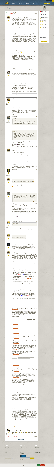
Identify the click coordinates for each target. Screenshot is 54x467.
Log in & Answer (21, 439)
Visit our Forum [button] (44, 41)
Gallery (6, 452)
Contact (36, 451)
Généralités (16, 13)
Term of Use (37, 448)
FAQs (21, 447)
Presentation (7, 447)
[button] (43, 1)
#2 (36, 71)
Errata (21, 452)
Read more (34, 465)
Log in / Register (46, 3)
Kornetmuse (8, 74)
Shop (33, 3)
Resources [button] (20, 3)
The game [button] (13, 3)
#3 (36, 98)
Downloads (22, 451)
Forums (27, 3)
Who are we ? (37, 447)
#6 (36, 169)
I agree (38, 465)
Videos (21, 448)
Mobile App (22, 453)
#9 (36, 221)
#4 (36, 116)
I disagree (42, 465)
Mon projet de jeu (11, 12)
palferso (8, 19)
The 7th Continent (11, 13)
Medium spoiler (29, 278)
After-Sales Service (38, 452)
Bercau (9, 172)
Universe (6, 448)
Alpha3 (9, 431)
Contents (6, 451)
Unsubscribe (22, 459)
